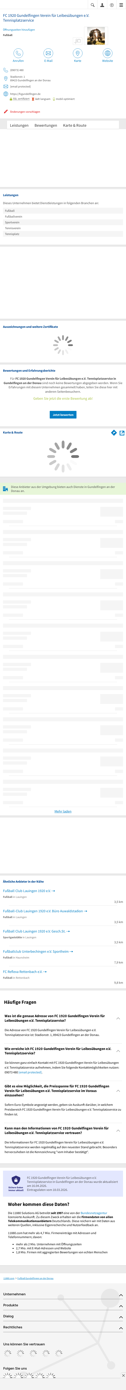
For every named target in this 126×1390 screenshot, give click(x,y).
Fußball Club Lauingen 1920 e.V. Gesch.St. (34, 931)
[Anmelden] (102, 5)
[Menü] (121, 5)
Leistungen (19, 125)
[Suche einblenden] (92, 5)
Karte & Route (74, 125)
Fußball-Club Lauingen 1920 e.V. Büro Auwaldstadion (43, 911)
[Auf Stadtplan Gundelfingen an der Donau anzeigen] (122, 432)
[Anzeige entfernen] (123, 1375)
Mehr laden (63, 811)
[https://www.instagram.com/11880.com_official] (18, 1377)
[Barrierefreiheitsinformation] (112, 5)
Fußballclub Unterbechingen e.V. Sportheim (36, 951)
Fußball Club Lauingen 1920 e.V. (27, 890)
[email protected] (30, 1072)
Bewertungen (46, 125)
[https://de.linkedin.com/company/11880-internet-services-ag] (40, 1377)
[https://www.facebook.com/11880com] (7, 1377)
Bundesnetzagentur (94, 1213)
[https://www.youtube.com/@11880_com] (50, 1377)
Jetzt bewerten (63, 415)
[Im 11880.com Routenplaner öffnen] (114, 432)
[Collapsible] (118, 1018)
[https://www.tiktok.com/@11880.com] (29, 1377)
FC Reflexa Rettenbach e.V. (22, 971)
